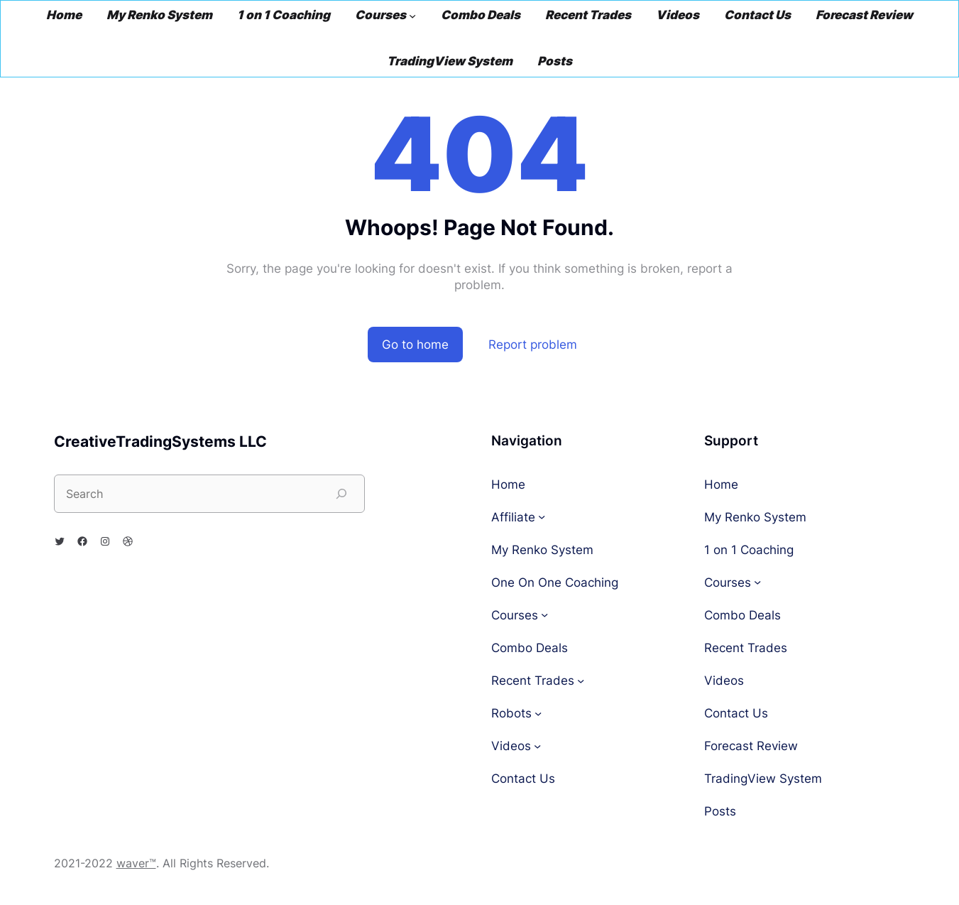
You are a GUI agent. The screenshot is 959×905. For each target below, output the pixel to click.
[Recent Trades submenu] (580, 679)
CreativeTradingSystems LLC (160, 441)
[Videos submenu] (537, 745)
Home (508, 484)
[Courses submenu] (412, 15)
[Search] (341, 493)
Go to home (415, 344)
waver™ (136, 863)
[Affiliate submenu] (541, 516)
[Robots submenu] (538, 712)
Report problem (532, 344)
